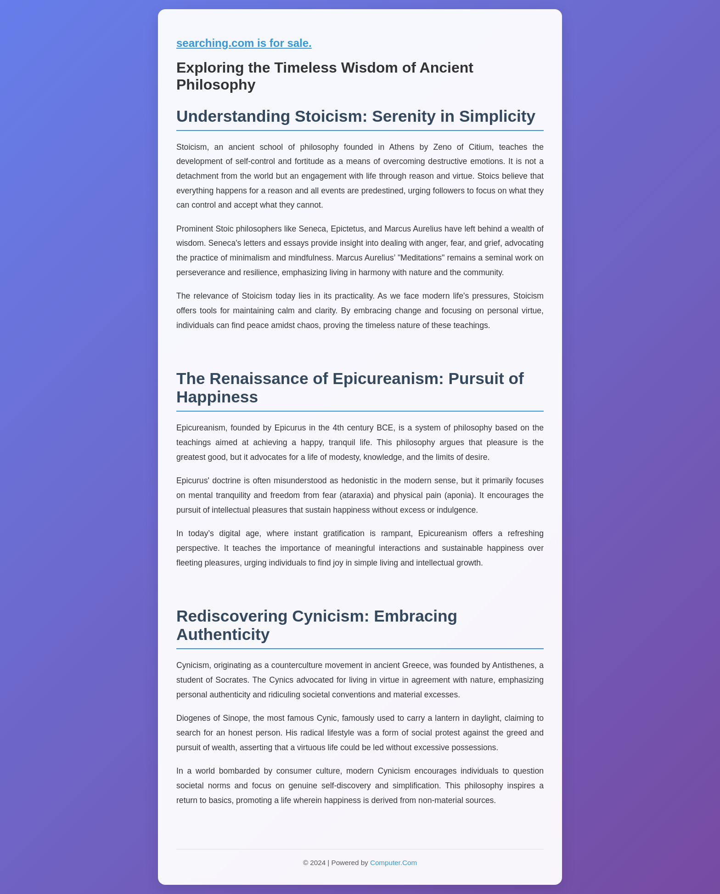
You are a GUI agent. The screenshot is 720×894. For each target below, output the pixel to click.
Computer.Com (393, 862)
